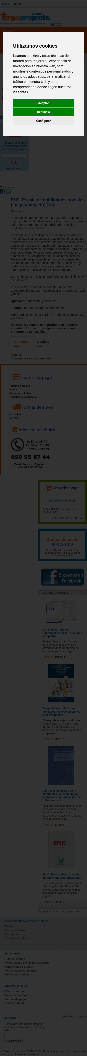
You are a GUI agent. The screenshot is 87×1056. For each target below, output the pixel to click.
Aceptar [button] (43, 103)
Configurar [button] (43, 121)
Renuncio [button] (43, 112)
